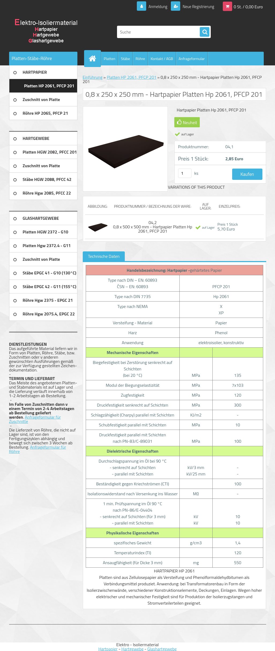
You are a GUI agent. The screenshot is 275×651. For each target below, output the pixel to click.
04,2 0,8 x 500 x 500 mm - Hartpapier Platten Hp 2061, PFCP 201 (152, 226)
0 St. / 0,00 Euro (248, 6)
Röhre (140, 58)
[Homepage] (95, 58)
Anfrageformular (192, 58)
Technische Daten (104, 256)
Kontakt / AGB (161, 58)
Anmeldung (154, 6)
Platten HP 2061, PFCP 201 (131, 77)
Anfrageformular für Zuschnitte (35, 419)
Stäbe (125, 58)
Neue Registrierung (196, 6)
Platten (109, 58)
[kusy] (184, 173)
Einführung (93, 77)
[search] (204, 32)
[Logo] (46, 31)
